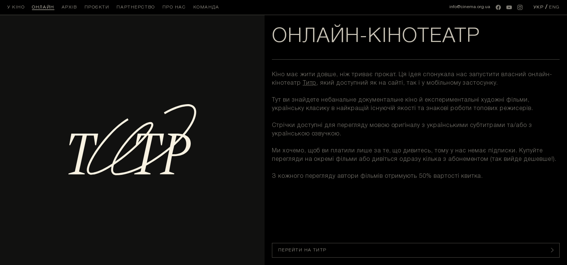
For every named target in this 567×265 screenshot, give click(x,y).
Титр (310, 83)
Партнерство (135, 7)
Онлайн (43, 7)
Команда (206, 7)
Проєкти (97, 7)
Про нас (174, 7)
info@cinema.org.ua (469, 7)
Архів (69, 7)
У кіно (16, 7)
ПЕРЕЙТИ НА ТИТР (416, 250)
